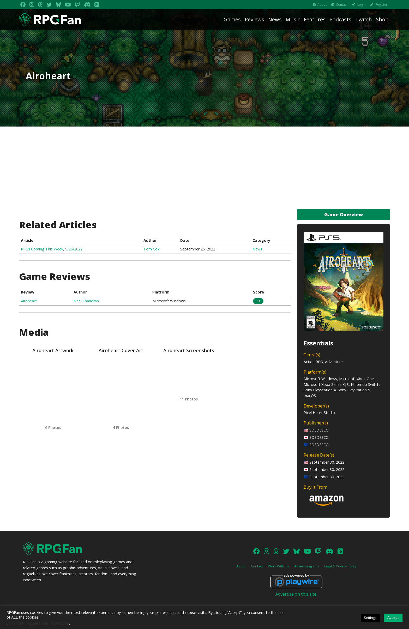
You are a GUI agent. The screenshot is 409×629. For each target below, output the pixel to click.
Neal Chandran (86, 300)
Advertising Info (306, 566)
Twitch (363, 19)
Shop (382, 19)
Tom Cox (151, 249)
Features (315, 19)
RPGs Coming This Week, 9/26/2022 (51, 249)
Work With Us (278, 566)
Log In (361, 4)
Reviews (254, 19)
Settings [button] (370, 617)
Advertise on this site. (296, 594)
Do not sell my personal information (38, 623)
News (275, 19)
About (322, 4)
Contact (341, 4)
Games (232, 19)
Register (381, 4)
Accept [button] (393, 617)
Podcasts (340, 19)
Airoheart (29, 300)
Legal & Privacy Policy (340, 566)
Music (293, 19)
